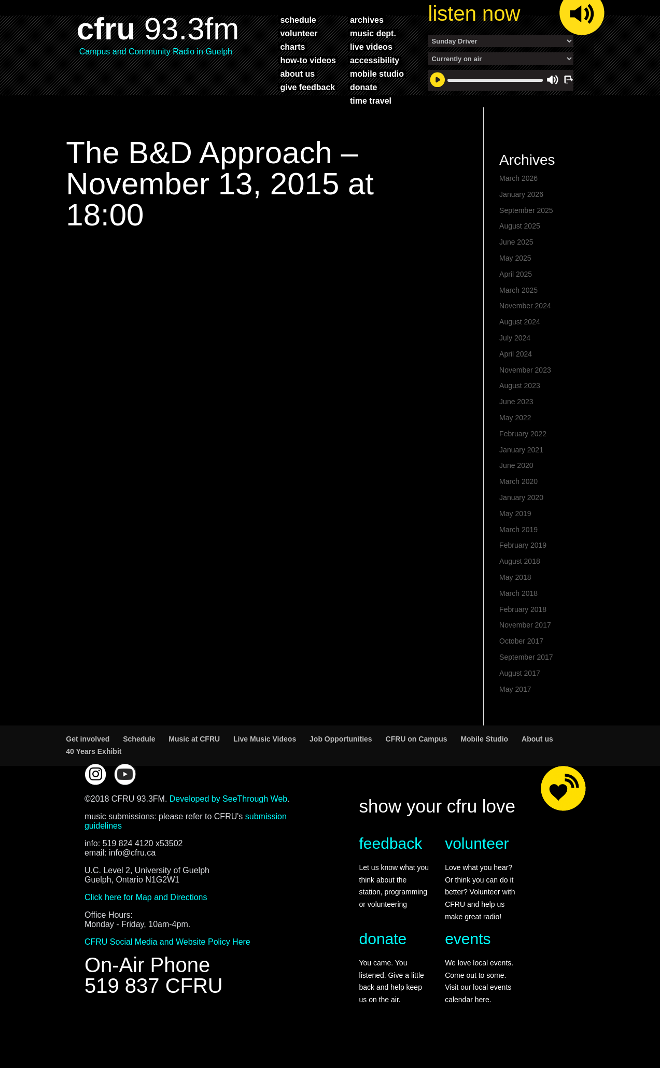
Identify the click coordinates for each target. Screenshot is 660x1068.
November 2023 (525, 387)
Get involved (87, 756)
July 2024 (514, 355)
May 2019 (515, 531)
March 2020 (518, 499)
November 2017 (525, 642)
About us (537, 756)
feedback (391, 861)
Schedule (139, 756)
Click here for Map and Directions (146, 914)
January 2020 (521, 515)
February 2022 (522, 451)
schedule (298, 20)
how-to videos (308, 60)
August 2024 (519, 339)
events (467, 956)
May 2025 (515, 276)
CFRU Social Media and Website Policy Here (167, 959)
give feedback (307, 87)
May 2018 (515, 595)
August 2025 (519, 243)
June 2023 (516, 419)
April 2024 (515, 371)
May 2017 (515, 707)
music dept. (373, 33)
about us (297, 73)
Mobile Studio (484, 756)
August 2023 (519, 403)
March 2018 (518, 611)
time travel (370, 100)
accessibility (374, 60)
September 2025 (526, 228)
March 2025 (518, 308)
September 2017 (526, 675)
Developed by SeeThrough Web (228, 816)
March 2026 (518, 196)
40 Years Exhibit (93, 769)
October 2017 (521, 658)
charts (292, 46)
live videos (371, 46)
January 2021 (521, 467)
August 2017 (519, 691)
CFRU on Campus (416, 756)
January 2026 (521, 212)
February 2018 (522, 627)
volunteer (298, 33)
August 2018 (519, 579)
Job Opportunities (341, 756)
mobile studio (377, 73)
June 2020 (516, 483)
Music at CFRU (194, 756)
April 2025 (515, 292)
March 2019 (518, 547)
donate (363, 87)
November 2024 (525, 323)
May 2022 (515, 435)
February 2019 (522, 563)
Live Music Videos (264, 756)
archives (367, 20)
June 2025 (516, 259)
